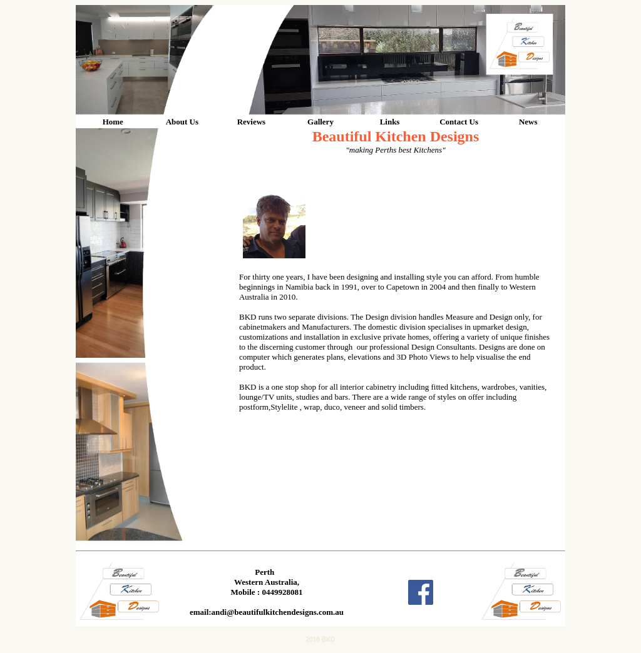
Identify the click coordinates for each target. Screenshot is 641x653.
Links (390, 121)
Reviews (251, 121)
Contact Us (458, 121)
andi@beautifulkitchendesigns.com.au (278, 612)
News (528, 121)
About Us (182, 121)
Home (113, 121)
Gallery (320, 121)
